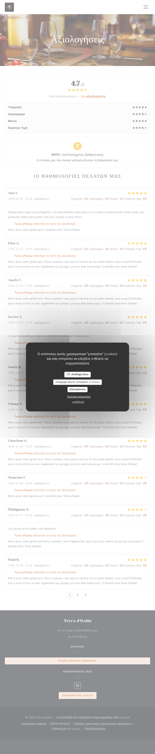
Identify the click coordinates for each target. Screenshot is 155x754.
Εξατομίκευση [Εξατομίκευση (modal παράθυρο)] (78, 389)
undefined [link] (78, 402)
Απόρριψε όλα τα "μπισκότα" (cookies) (77, 382)
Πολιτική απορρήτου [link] (78, 397)
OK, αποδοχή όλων (78, 374)
